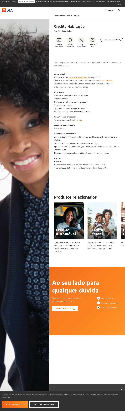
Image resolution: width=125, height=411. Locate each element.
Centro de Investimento (79, 77)
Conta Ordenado (106, 80)
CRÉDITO (77, 15)
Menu (109, 10)
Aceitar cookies (15, 404)
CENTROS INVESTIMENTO (63, 15)
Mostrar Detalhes (44, 404)
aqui (80, 120)
